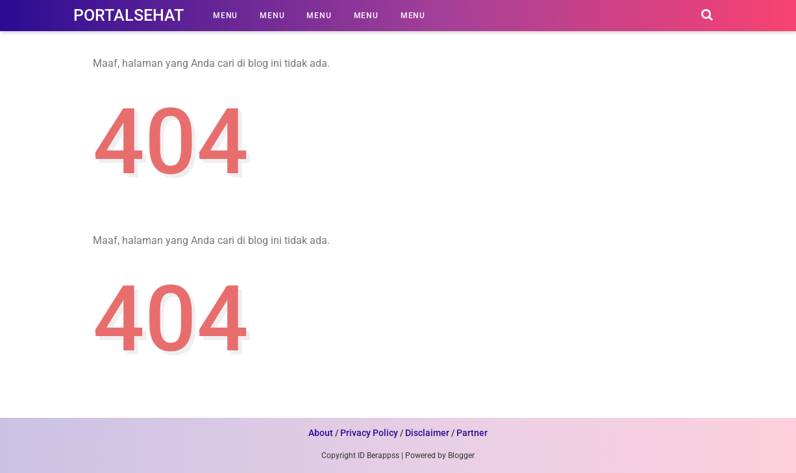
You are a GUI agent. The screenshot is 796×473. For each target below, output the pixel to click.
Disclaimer (427, 433)
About (320, 433)
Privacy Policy (369, 433)
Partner (472, 433)
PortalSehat (128, 15)
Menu (225, 15)
